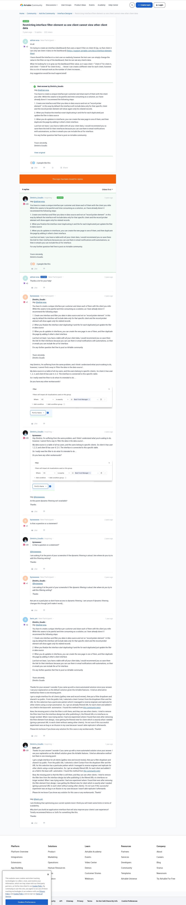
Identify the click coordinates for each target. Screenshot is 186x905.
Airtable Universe (129, 878)
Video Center (91, 862)
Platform (15, 846)
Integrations (16, 857)
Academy (101, 5)
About (159, 851)
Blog (159, 862)
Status (160, 867)
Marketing (52, 857)
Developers (126, 862)
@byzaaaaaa (39, 497)
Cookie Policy (37, 896)
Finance (51, 878)
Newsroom (162, 873)
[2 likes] (40, 162)
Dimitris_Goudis (36, 197)
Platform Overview (19, 851)
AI (12, 873)
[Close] (48, 885)
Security (52, 901)
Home (21, 13)
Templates (126, 873)
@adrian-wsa (43, 90)
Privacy (80, 901)
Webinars (89, 878)
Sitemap (69, 901)
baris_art (33, 618)
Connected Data (18, 878)
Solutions (52, 846)
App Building (17, 867)
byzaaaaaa (34, 296)
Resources (126, 846)
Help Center (113, 5)
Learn (87, 846)
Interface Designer (64, 13)
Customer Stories (93, 873)
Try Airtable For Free (166, 878)
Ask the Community (47, 13)
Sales (50, 873)
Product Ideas (80, 5)
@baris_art (38, 799)
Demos (88, 867)
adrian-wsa (34, 40)
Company (161, 846)
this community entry (92, 707)
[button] (144, 5)
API (60, 901)
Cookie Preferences (129, 901)
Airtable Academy (93, 851)
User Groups (66, 5)
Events (92, 5)
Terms (89, 901)
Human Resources (56, 867)
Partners (125, 851)
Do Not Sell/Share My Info (107, 901)
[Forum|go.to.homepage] (31, 5)
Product (51, 851)
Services (125, 857)
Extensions (16, 862)
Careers (160, 857)
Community (31, 13)
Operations (53, 862)
